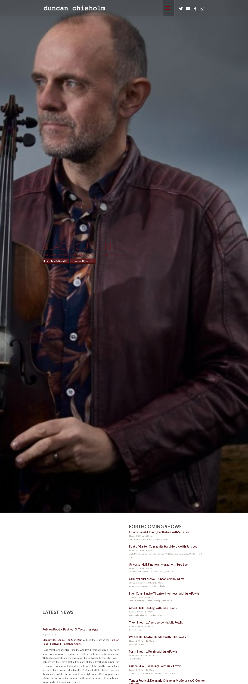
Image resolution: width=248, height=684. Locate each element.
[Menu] (166, 8)
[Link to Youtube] (188, 8)
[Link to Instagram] (202, 8)
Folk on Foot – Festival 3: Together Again (71, 629)
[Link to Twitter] (181, 8)
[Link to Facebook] (195, 8)
